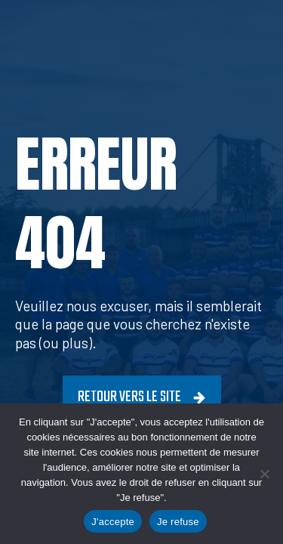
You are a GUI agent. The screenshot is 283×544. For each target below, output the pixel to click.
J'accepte (112, 521)
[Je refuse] (264, 473)
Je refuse (178, 521)
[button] (142, 398)
